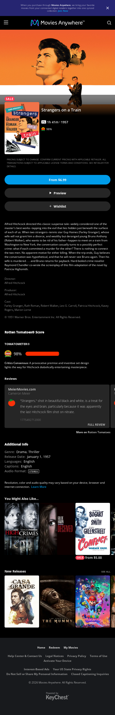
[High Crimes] (22, 529)
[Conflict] (92, 531)
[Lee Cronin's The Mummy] (57, 601)
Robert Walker (49, 306)
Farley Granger (14, 306)
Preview (57, 193)
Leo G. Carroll (68, 306)
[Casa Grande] (22, 601)
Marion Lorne (23, 310)
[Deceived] (57, 529)
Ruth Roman (31, 306)
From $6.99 (57, 180)
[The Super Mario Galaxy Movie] (92, 601)
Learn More (38, 487)
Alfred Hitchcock (15, 283)
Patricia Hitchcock (89, 306)
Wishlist (57, 206)
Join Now (63, 10)
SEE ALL (105, 571)
